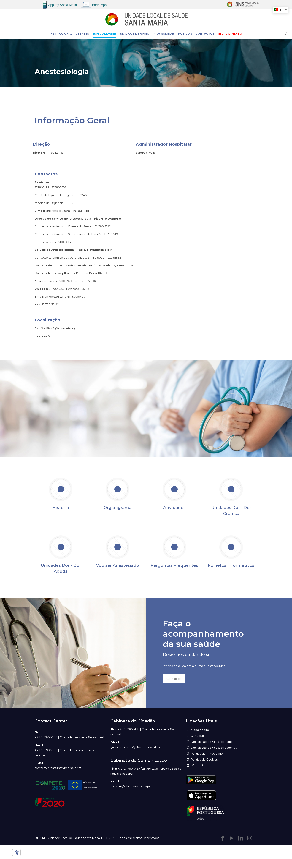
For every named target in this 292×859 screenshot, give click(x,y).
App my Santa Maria (62, 5)
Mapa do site (200, 730)
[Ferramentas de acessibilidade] (15, 852)
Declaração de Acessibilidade (211, 741)
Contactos (198, 736)
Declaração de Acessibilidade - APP (216, 747)
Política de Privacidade (207, 753)
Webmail (197, 765)
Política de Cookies (204, 759)
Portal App (99, 5)
